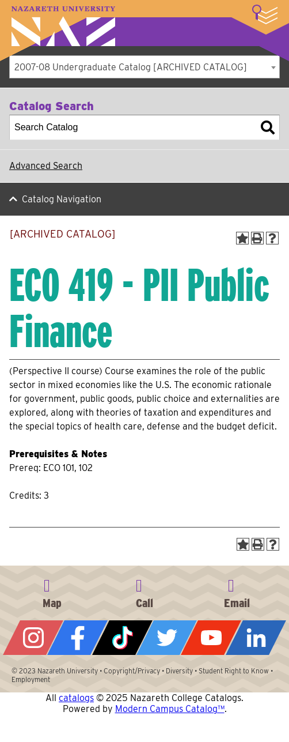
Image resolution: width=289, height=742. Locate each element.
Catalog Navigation (61, 199)
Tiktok (122, 637)
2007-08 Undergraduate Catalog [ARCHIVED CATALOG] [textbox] (130, 67)
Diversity (179, 670)
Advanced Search (45, 165)
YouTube (211, 637)
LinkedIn (256, 637)
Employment (31, 679)
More (264, 14)
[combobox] (144, 66)
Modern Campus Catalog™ (170, 708)
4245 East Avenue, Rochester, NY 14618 (52, 591)
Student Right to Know (234, 670)
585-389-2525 (144, 591)
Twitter (167, 637)
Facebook (77, 637)
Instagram (33, 637)
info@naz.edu (236, 591)
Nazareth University (63, 26)
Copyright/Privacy (132, 670)
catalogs (76, 697)
